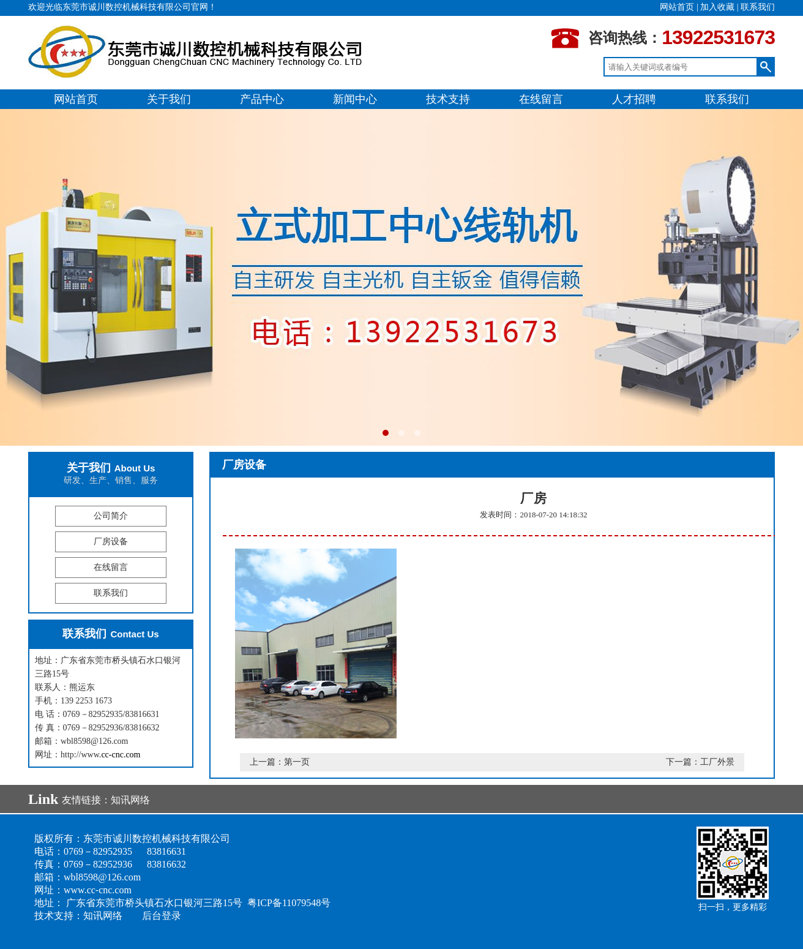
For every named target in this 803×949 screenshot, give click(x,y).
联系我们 (758, 7)
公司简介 (111, 515)
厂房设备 (111, 541)
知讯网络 (130, 800)
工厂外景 (717, 762)
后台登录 (161, 915)
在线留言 (541, 99)
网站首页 (677, 7)
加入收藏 (717, 7)
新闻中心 (355, 99)
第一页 (297, 762)
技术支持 (448, 99)
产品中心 (262, 99)
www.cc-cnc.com (98, 890)
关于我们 (169, 99)
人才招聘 (634, 99)
